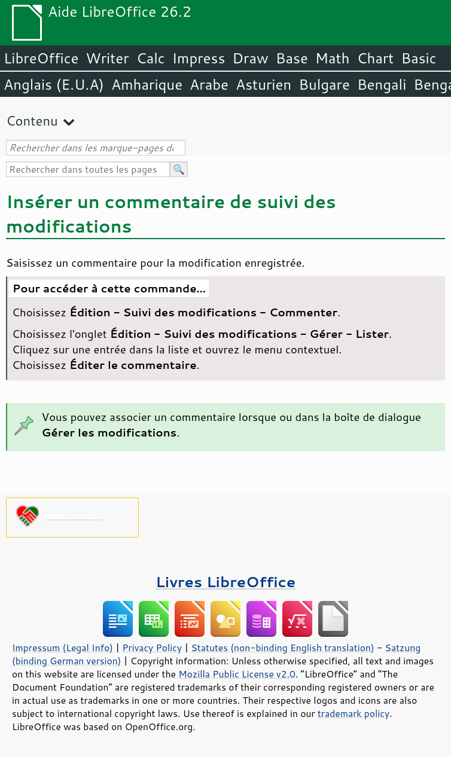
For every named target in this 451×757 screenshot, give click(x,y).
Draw (250, 58)
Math (332, 58)
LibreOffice (41, 58)
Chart (375, 58)
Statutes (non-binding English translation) (282, 647)
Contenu (32, 120)
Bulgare (324, 84)
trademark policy (353, 713)
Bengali (381, 84)
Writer (107, 58)
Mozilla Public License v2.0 (236, 673)
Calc (150, 58)
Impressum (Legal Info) (62, 647)
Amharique (146, 84)
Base (292, 58)
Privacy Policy (152, 647)
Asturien (263, 84)
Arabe (209, 84)
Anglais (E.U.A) (54, 84)
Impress (199, 58)
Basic (418, 58)
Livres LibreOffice (225, 581)
